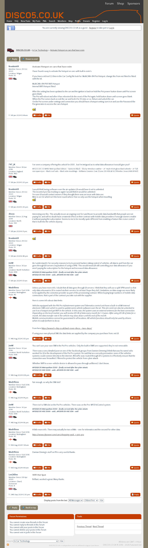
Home (9, 21)
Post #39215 (9, 445)
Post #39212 (9, 375)
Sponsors (133, 3)
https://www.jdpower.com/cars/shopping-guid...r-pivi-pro (58, 435)
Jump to (10, 541)
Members (62, 21)
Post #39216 (9, 467)
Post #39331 (9, 494)
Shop (120, 3)
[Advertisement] (74, 39)
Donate (86, 21)
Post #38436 (9, 256)
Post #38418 (9, 115)
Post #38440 (9, 280)
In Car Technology (40, 50)
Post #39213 (9, 397)
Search (52, 21)
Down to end (32, 59)
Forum (109, 3)
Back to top (31, 508)
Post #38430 (9, 182)
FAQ (16, 21)
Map (71, 21)
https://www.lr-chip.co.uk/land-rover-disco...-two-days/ (67, 328)
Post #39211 (9, 338)
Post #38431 (9, 207)
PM (49, 115)
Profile (78, 21)
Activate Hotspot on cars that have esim (67, 50)
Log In (105, 21)
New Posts (25, 21)
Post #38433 (9, 231)
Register (96, 21)
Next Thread (98, 526)
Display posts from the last (55, 500)
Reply (14, 59)
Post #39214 (9, 422)
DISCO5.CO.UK (23, 50)
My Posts (36, 21)
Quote (136, 115)
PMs (44, 21)
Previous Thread (84, 526)
